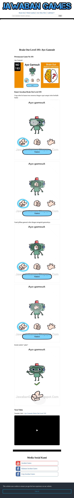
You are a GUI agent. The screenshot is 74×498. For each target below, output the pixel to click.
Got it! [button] (37, 491)
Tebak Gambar (30, 13)
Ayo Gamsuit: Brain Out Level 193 (35, 413)
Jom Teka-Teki (41, 13)
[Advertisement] (37, 33)
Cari (60, 16)
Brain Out (22, 13)
